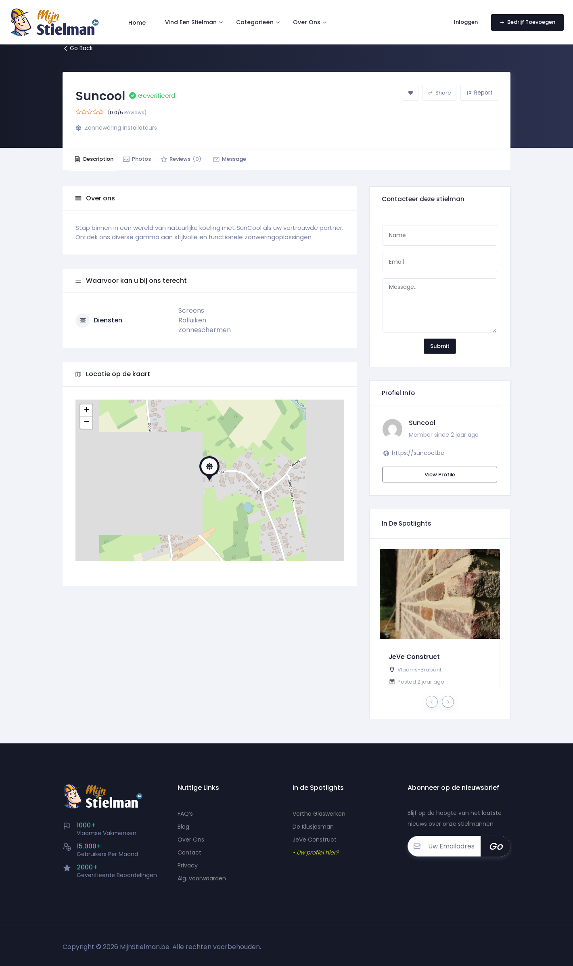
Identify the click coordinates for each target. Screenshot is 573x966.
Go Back (78, 48)
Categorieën (257, 19)
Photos (147, 159)
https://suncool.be (418, 453)
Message (253, 159)
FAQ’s (185, 814)
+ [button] (86, 410)
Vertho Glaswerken (319, 814)
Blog (183, 827)
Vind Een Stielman (194, 19)
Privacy (188, 865)
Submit (440, 346)
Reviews (197, 159)
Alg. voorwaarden (202, 878)
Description (97, 159)
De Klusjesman (313, 827)
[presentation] (432, 702)
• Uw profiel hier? (316, 852)
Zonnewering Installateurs (121, 128)
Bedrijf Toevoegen (524, 19)
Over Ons (309, 19)
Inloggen (464, 19)
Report (479, 92)
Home (139, 19)
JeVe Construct (415, 656)
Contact (189, 852)
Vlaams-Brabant (419, 669)
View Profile (440, 474)
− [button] (86, 423)
